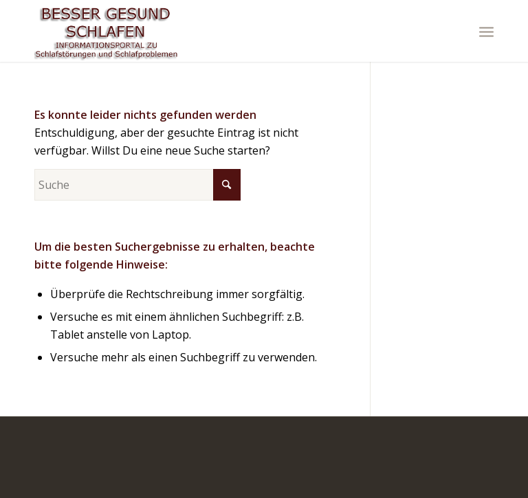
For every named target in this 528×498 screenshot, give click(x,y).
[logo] (106, 31)
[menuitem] (486, 30)
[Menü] (486, 30)
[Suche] (137, 185)
